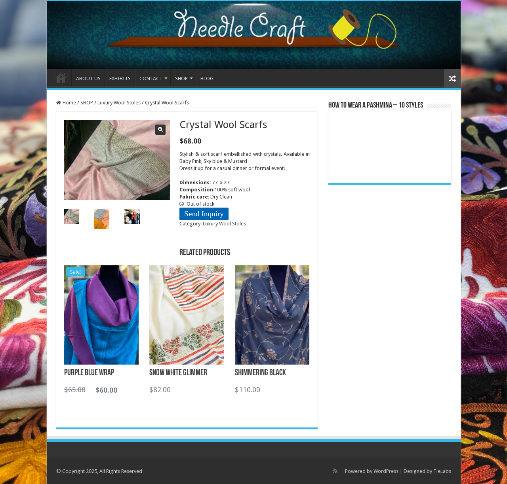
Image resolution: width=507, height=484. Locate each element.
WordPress (386, 471)
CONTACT (150, 78)
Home (69, 103)
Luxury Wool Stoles (119, 103)
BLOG (206, 78)
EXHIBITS (120, 78)
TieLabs (442, 471)
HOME (61, 77)
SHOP (181, 78)
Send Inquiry (204, 214)
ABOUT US (88, 78)
